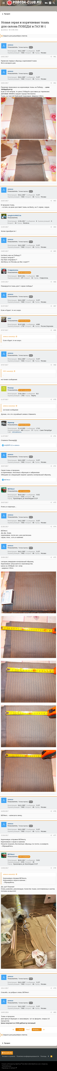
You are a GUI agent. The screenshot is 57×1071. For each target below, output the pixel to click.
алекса (5, 30)
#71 (55, 436)
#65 (55, 251)
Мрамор (11, 423)
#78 (55, 868)
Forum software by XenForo (21, 1064)
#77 (55, 835)
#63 (55, 201)
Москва (43, 53)
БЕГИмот (11, 489)
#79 (55, 988)
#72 (55, 466)
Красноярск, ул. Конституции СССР (25, 498)
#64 (55, 227)
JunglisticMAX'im (14, 215)
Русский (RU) (7, 1053)
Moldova (26, 223)
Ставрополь (44, 278)
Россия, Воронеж (47, 326)
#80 (55, 1012)
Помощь (43, 1056)
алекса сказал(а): (9, 336)
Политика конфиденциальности (28, 1056)
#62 (55, 83)
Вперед (36, 1029)
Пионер (11, 388)
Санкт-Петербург (46, 430)
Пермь (33, 395)
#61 (55, 57)
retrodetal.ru (16, 432)
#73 (55, 502)
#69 (55, 365)
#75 (55, 557)
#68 (55, 330)
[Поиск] (54, 3)
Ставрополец (13, 270)
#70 (55, 399)
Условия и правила (8, 1056)
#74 (55, 527)
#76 (55, 811)
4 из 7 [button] (28, 1029)
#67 (55, 306)
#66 (55, 282)
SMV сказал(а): (8, 371)
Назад (20, 1029)
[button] (3, 3)
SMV (9, 318)
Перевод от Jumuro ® (9, 1068)
